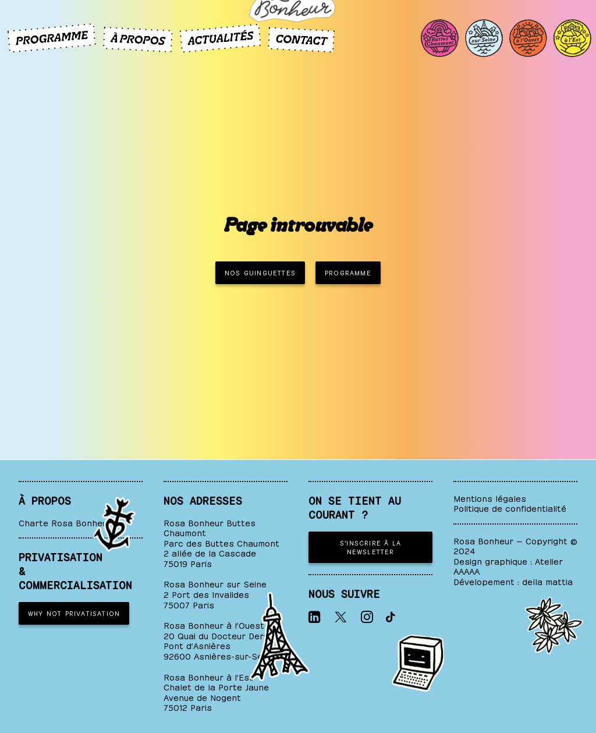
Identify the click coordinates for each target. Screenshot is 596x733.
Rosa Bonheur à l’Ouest (214, 624)
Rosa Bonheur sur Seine (215, 583)
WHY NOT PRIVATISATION (74, 612)
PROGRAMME (348, 272)
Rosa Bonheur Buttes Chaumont (210, 527)
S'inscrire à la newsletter (372, 546)
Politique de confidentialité (509, 507)
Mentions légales (489, 497)
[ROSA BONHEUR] (298, 56)
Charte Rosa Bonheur (65, 521)
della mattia (547, 580)
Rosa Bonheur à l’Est (208, 676)
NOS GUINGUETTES (260, 272)
